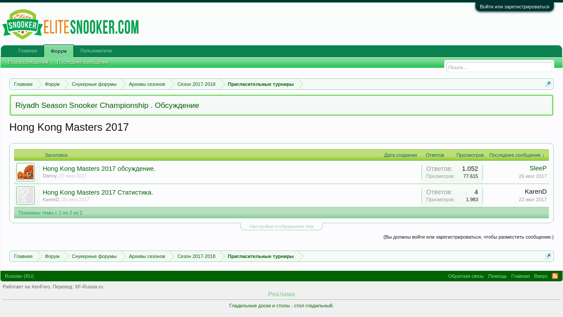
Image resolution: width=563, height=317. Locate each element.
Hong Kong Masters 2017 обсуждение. (99, 168)
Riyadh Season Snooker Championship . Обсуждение (107, 105)
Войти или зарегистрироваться (514, 6)
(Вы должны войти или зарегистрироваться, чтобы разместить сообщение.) (469, 237)
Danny (49, 175)
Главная (27, 50)
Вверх (541, 276)
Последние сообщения (83, 62)
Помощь (497, 276)
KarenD (51, 199)
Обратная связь (466, 276)
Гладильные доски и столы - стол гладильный (280, 305)
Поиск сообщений (28, 62)
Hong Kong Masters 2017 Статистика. (98, 192)
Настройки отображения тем (281, 226)
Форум (59, 51)
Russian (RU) (19, 276)
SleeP (538, 168)
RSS (555, 276)
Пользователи (96, 50)
